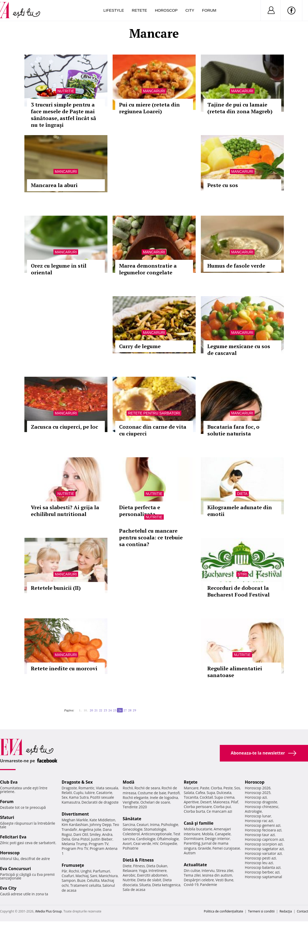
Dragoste (69, 787)
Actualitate (195, 865)
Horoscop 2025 (258, 792)
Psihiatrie (131, 848)
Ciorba (216, 787)
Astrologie (253, 811)
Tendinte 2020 (135, 806)
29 (134, 710)
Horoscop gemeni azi (262, 825)
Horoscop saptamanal (263, 876)
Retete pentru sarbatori (154, 413)
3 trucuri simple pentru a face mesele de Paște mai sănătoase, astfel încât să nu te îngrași (63, 114)
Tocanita (191, 797)
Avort (127, 843)
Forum (209, 10)
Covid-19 (191, 884)
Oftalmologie (168, 838)
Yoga (143, 870)
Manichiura (108, 875)
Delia (65, 839)
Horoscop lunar (258, 815)
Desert (205, 801)
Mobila (207, 833)
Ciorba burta (194, 811)
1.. (80, 710)
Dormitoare (193, 838)
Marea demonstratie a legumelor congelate (148, 269)
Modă (128, 782)
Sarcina (129, 824)
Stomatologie (155, 829)
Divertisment (75, 814)
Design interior (217, 838)
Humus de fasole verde (236, 265)
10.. (86, 710)
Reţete (190, 782)
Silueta (145, 884)
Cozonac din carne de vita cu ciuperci (152, 430)
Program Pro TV (74, 848)
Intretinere (157, 870)
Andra (107, 834)
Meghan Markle (74, 819)
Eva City (8, 888)
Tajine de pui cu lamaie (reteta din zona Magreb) (239, 108)
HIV (156, 843)
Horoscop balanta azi (262, 867)
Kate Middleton (102, 819)
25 (114, 710)
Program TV (98, 843)
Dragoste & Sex (77, 782)
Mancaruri (154, 91)
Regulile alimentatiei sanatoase (234, 672)
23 (105, 710)
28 (129, 710)
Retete (139, 10)
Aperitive (191, 801)
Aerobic (129, 875)
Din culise (192, 870)
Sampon (68, 880)
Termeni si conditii (261, 911)
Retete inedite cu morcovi (64, 668)
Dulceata (223, 792)
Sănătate (132, 819)
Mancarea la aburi (54, 185)
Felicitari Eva (13, 837)
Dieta (242, 494)
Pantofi (174, 792)
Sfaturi (7, 817)
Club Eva (9, 782)
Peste (228, 787)
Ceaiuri (142, 824)
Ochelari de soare (155, 802)
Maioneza (221, 801)
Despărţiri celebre (199, 879)
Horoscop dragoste (261, 801)
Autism (190, 852)
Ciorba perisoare (198, 806)
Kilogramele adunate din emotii (239, 511)
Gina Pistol (81, 839)
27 (125, 710)
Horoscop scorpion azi (264, 844)
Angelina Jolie (90, 829)
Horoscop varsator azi (263, 853)
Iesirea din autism (217, 875)
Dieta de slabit (149, 879)
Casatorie (104, 792)
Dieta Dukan (156, 865)
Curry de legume (140, 346)
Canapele (223, 833)
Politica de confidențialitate (223, 911)
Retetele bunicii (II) (56, 587)
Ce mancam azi (219, 811)
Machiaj (82, 875)
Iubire (90, 792)
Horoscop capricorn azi (264, 839)
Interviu (208, 870)
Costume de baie (152, 792)
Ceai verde (142, 843)
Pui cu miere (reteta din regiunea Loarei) (149, 108)
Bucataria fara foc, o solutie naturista (233, 430)
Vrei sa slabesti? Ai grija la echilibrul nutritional (65, 511)
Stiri (242, 574)
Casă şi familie (198, 823)
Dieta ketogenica (166, 884)
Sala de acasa (134, 889)
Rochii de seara (147, 787)
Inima (155, 824)
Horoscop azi (256, 797)
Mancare (191, 787)
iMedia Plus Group (48, 911)
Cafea (200, 792)
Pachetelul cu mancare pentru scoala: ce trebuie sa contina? (151, 537)
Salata (189, 792)
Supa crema (224, 797)
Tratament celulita (85, 885)
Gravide (204, 848)
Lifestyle (114, 10)
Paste (204, 787)
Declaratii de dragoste (100, 802)
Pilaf (234, 801)
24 (110, 710)
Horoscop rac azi (259, 820)
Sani (93, 875)
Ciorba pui (222, 806)
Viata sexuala (107, 787)
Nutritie (65, 91)
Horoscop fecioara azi (263, 830)
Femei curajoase (226, 848)
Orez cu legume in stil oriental (58, 269)
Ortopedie (168, 843)
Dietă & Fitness (138, 860)
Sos (237, 787)
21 (96, 710)
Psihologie (169, 824)
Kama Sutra (78, 797)
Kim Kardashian (74, 824)
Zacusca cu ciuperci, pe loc (64, 426)
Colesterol (131, 833)
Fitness (139, 865)
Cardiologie (145, 838)
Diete (127, 865)
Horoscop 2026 (258, 787)
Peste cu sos (222, 185)
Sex (64, 797)
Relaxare (130, 870)
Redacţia (285, 911)
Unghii (85, 871)
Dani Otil (80, 834)
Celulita (93, 880)
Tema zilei (192, 875)
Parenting (192, 843)
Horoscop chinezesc (262, 806)
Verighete (131, 802)
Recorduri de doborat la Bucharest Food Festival (238, 591)
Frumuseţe (72, 865)
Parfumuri (101, 871)
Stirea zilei (224, 870)
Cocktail (206, 797)
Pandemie (208, 884)
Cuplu (78, 792)
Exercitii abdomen (152, 875)
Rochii (74, 871)
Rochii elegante (135, 797)
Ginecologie (132, 829)
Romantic (86, 787)
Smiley (95, 834)
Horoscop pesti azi (260, 858)
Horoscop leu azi (259, 862)
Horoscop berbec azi (262, 872)
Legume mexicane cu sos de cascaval (238, 349)
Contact (302, 911)
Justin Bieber (101, 839)
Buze (81, 880)
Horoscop (166, 10)
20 (91, 710)
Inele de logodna (164, 797)
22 (100, 710)
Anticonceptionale (156, 833)
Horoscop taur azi (260, 834)
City (189, 10)
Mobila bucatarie (198, 828)
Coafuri (67, 875)
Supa (211, 792)
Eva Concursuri (15, 868)
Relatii (66, 792)
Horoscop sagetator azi (264, 848)
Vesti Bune (224, 879)
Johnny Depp (100, 824)
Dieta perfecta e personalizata (139, 511)
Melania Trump (74, 843)
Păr (64, 871)
